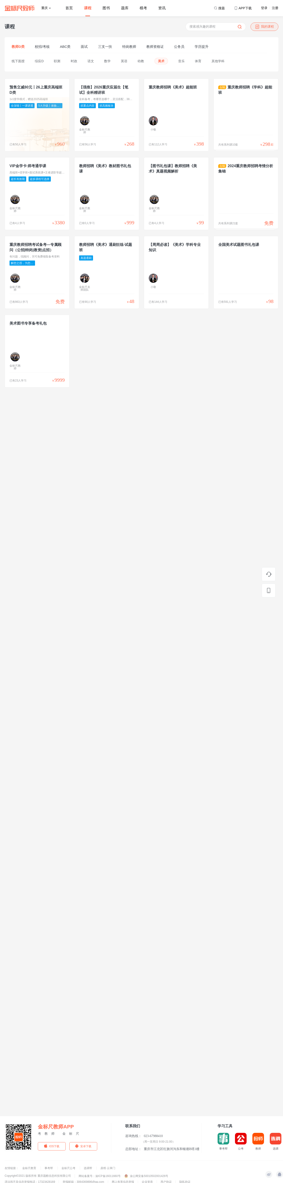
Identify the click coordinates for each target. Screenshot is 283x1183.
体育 (198, 61)
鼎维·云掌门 (107, 1168)
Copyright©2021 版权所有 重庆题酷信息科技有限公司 (38, 1175)
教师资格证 (155, 46)
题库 (125, 8)
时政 (74, 61)
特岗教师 (129, 46)
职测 (57, 61)
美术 (161, 61)
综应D (39, 61)
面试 (84, 46)
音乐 (181, 61)
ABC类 (65, 46)
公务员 (179, 46)
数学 (107, 61)
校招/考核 (42, 46)
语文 (90, 61)
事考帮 (49, 1168)
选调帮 (88, 1168)
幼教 (141, 61)
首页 (69, 8)
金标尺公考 (68, 1168)
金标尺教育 (29, 1168)
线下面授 (18, 61)
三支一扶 (105, 46)
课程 (87, 8)
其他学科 (218, 61)
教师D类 (18, 46)
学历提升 (202, 46)
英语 (124, 61)
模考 (143, 8)
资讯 (162, 8)
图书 (106, 8)
